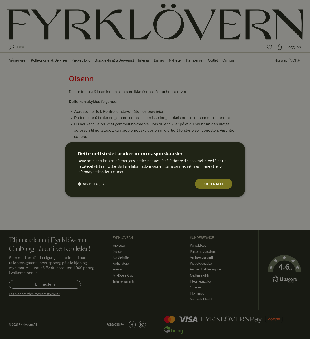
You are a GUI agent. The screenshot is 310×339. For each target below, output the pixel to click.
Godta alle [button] (213, 184)
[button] (91, 184)
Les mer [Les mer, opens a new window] (117, 171)
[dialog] (155, 169)
